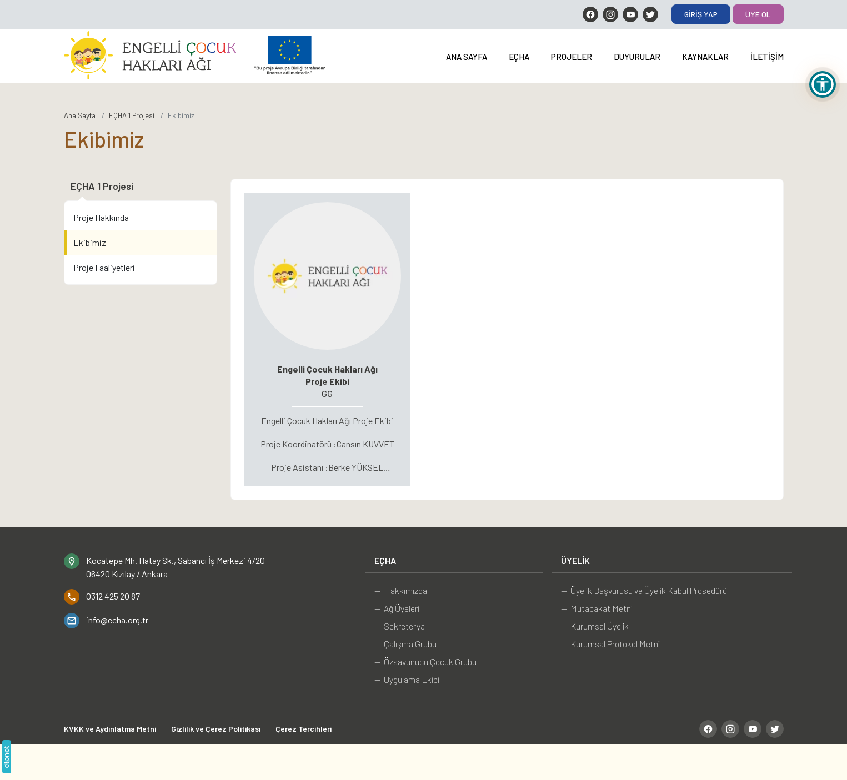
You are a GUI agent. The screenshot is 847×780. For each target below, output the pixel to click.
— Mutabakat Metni (597, 608)
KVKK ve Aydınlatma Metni (110, 728)
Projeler (571, 57)
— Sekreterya (399, 626)
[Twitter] (650, 14)
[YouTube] (630, 14)
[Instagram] (610, 14)
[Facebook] (590, 14)
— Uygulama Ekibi (406, 679)
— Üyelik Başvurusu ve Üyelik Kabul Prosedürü (644, 590)
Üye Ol (758, 14)
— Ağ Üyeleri (396, 608)
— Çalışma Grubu (405, 643)
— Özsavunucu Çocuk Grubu (425, 661)
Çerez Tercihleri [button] (303, 728)
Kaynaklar (705, 57)
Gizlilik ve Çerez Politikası (215, 728)
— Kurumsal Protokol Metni (610, 643)
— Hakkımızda (400, 590)
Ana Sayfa (466, 57)
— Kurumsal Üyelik (595, 626)
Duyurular (637, 57)
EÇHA (519, 57)
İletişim (767, 57)
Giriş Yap (701, 14)
